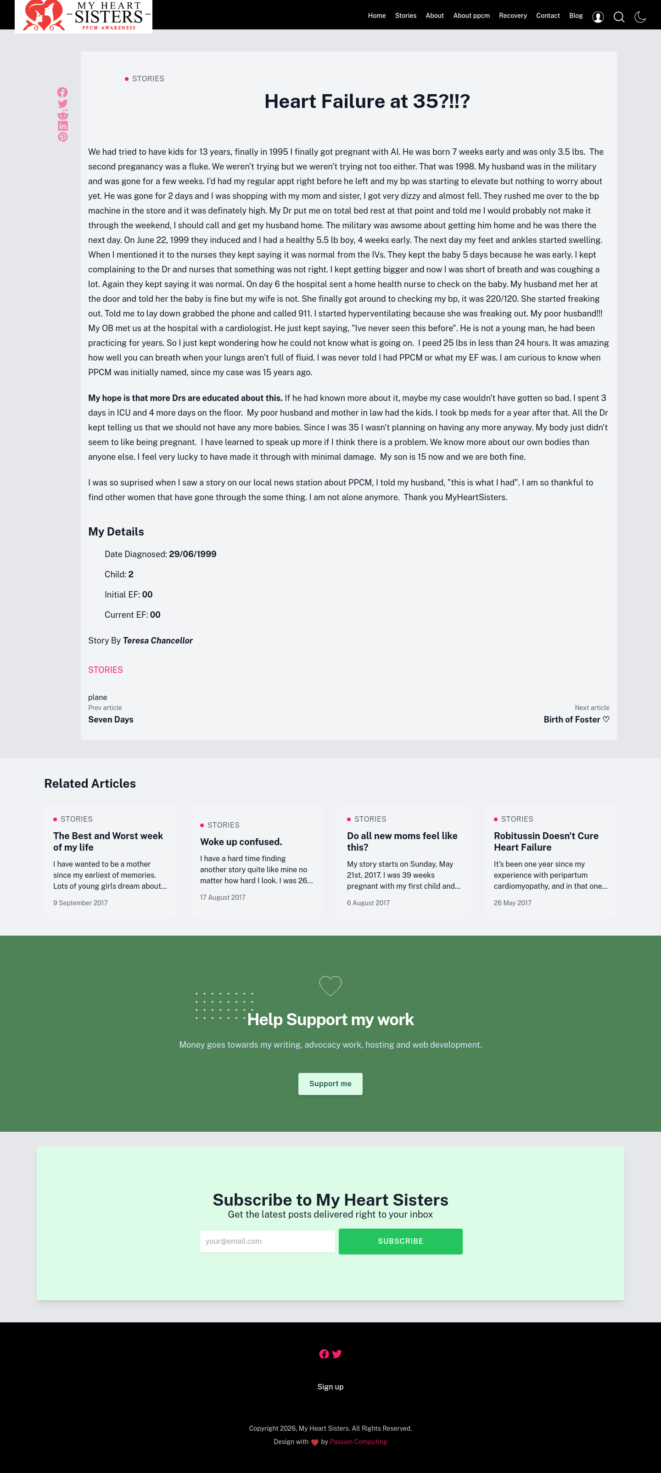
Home (377, 15)
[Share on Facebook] (62, 91)
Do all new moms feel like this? (402, 841)
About (435, 15)
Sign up (331, 1387)
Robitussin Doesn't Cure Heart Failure (546, 841)
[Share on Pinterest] (62, 136)
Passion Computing (358, 1441)
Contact (548, 15)
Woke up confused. (241, 841)
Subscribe (400, 1241)
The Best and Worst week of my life (108, 841)
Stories (406, 15)
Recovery (513, 15)
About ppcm (471, 15)
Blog (576, 15)
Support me (330, 1083)
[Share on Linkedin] (62, 125)
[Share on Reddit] (62, 114)
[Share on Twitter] (62, 103)
